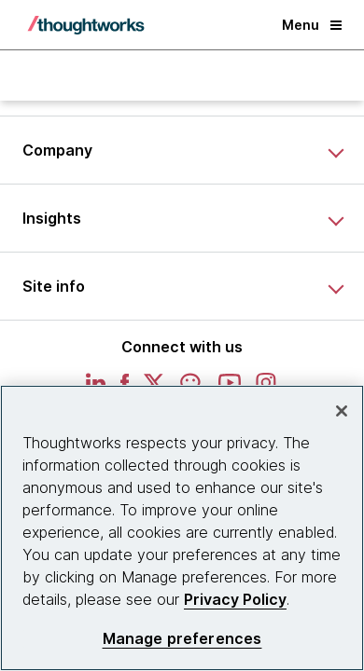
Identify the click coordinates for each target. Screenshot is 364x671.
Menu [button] (312, 25)
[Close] (341, 410)
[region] (182, 528)
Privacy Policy (235, 599)
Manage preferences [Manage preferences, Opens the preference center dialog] (182, 639)
